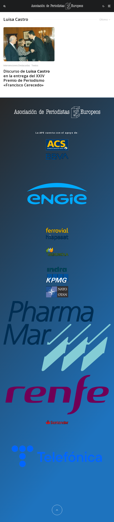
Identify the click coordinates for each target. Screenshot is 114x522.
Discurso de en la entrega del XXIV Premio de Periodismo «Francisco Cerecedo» (26, 78)
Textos (35, 65)
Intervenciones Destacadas (16, 65)
